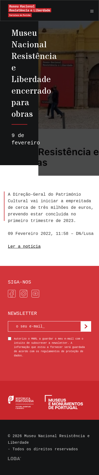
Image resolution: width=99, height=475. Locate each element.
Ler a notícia (24, 246)
